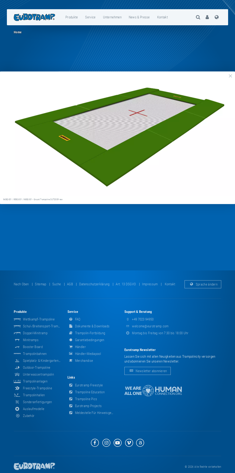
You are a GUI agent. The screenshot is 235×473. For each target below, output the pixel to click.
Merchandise (80, 361)
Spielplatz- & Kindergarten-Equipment (48, 361)
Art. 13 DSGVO (126, 284)
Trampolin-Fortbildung (86, 333)
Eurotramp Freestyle (85, 385)
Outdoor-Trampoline (36, 367)
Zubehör (24, 416)
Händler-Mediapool (84, 354)
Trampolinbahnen (35, 354)
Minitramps (31, 340)
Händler (76, 347)
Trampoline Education (86, 392)
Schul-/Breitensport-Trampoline (44, 326)
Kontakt (162, 17)
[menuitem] (72, 17)
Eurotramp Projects (84, 406)
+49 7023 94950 (139, 319)
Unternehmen (112, 17)
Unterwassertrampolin (38, 374)
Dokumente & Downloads (88, 326)
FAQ (74, 319)
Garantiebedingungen (85, 340)
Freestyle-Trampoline (37, 388)
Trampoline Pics (82, 399)
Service (90, 17)
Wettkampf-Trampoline (39, 319)
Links (71, 377)
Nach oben (21, 284)
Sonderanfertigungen (37, 402)
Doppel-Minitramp (35, 333)
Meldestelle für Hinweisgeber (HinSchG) (99, 413)
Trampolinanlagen (35, 381)
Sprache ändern (203, 284)
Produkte (71, 17)
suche (56, 284)
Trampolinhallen (34, 395)
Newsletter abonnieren (147, 371)
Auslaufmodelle (33, 409)
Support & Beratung (138, 312)
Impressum (150, 284)
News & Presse (139, 17)
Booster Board (33, 347)
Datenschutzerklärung (94, 284)
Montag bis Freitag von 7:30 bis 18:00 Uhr (156, 333)
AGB (70, 284)
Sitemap (40, 284)
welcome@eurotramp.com (146, 326)
